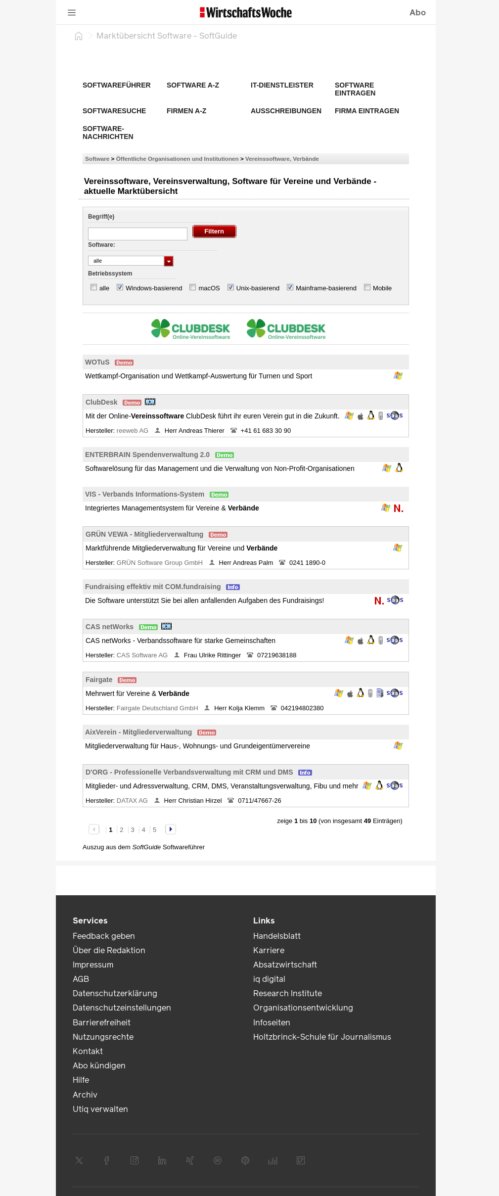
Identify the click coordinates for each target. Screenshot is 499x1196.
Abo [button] (417, 12)
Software (97, 158)
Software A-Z (193, 85)
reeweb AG (133, 430)
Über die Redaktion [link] (109, 950)
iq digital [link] (269, 979)
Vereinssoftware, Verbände (282, 158)
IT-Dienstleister (282, 85)
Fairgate (99, 680)
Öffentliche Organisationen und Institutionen (177, 158)
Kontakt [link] (88, 1051)
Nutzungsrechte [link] (103, 1037)
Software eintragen (355, 89)
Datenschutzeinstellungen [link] (122, 1007)
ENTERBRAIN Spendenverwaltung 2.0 (147, 455)
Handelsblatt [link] (277, 936)
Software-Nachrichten (108, 132)
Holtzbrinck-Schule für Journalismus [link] (322, 1037)
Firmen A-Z (186, 111)
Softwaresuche (114, 111)
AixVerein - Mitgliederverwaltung (138, 732)
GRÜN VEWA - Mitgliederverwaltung (144, 534)
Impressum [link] (93, 964)
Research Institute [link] (287, 993)
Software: (101, 244)
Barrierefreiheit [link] (102, 1022)
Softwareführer (117, 85)
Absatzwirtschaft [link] (285, 964)
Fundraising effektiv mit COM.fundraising (153, 587)
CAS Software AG (143, 655)
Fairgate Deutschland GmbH (158, 708)
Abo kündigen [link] (99, 1065)
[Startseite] (79, 36)
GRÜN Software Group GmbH (161, 562)
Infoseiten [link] (271, 1022)
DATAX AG (133, 800)
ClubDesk (102, 402)
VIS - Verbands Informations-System (144, 494)
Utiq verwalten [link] (100, 1109)
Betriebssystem (110, 273)
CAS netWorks (110, 627)
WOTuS (97, 362)
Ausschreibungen (286, 111)
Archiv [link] (85, 1095)
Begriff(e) (101, 216)
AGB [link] (81, 979)
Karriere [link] (268, 950)
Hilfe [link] (81, 1080)
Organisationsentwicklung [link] (303, 1007)
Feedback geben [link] (104, 936)
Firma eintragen (367, 111)
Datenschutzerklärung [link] (115, 993)
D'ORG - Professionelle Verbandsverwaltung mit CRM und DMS (189, 772)
